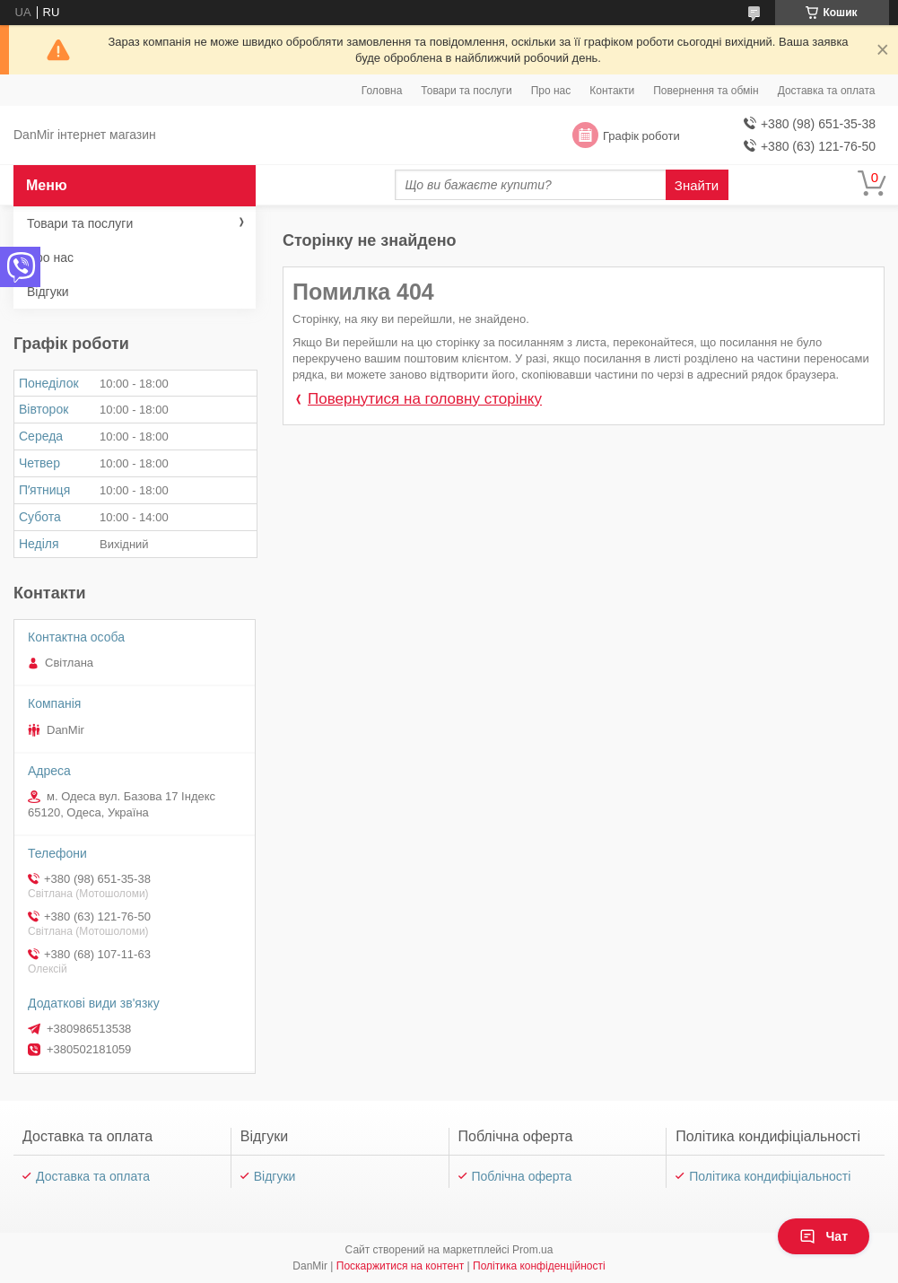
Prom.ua (532, 1250)
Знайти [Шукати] (697, 185)
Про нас (551, 90)
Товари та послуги (466, 90)
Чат (823, 1236)
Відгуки (48, 291)
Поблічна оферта (522, 1176)
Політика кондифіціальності (769, 1176)
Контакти (611, 90)
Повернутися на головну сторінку (425, 398)
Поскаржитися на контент (400, 1266)
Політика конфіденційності (539, 1266)
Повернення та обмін (705, 90)
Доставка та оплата (827, 90)
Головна (382, 90)
